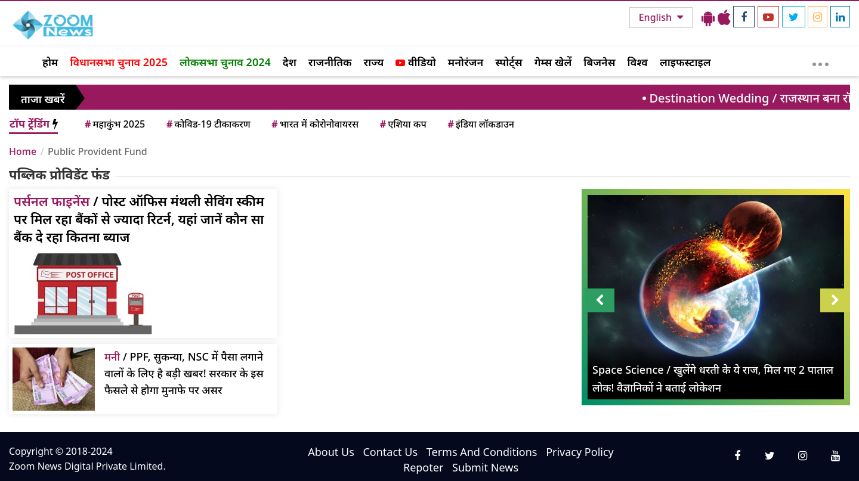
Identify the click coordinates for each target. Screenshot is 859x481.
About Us (331, 452)
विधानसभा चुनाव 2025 (119, 62)
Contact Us (390, 452)
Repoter (423, 467)
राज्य (374, 62)
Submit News (485, 467)
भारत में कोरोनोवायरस (314, 124)
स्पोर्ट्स (509, 62)
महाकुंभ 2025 (114, 124)
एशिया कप (402, 124)
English (656, 17)
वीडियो (415, 62)
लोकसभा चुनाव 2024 (225, 62)
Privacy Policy (580, 452)
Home (22, 151)
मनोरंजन (465, 62)
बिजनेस (599, 62)
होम (50, 62)
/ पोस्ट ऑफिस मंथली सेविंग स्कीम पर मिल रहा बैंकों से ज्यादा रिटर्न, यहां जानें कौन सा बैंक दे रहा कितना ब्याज (139, 219)
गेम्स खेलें (553, 62)
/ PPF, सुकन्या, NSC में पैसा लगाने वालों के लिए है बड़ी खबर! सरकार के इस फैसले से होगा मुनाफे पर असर (184, 373)
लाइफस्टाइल (685, 62)
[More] (820, 61)
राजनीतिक (330, 62)
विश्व (638, 62)
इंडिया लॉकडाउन (480, 124)
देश (289, 62)
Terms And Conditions (482, 452)
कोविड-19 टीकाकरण (208, 124)
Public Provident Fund (97, 151)
